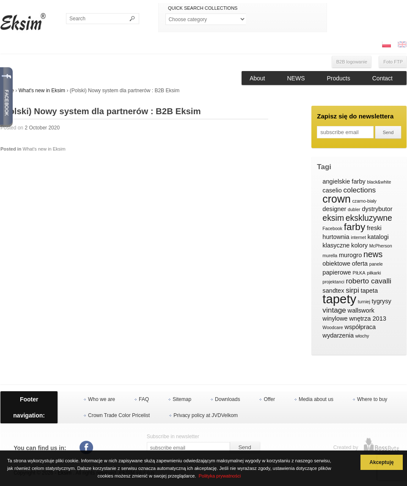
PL (386, 44)
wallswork (361, 310)
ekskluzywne (369, 218)
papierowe (336, 272)
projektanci (333, 281)
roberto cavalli (368, 281)
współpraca (360, 327)
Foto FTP (393, 61)
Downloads (227, 399)
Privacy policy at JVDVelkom (205, 415)
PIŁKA (358, 272)
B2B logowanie (351, 61)
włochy (362, 335)
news (372, 254)
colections (359, 190)
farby (355, 227)
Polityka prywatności (219, 475)
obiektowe (336, 263)
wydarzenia (338, 335)
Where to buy (372, 399)
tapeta (369, 290)
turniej (364, 301)
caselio (331, 190)
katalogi (377, 236)
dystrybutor (377, 209)
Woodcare (332, 327)
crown (336, 199)
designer (334, 209)
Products (338, 78)
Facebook (332, 228)
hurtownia (335, 236)
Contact (382, 78)
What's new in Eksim (42, 90)
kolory (359, 245)
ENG (402, 44)
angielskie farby (344, 181)
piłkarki (374, 272)
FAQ (144, 399)
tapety (339, 299)
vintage (334, 310)
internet (358, 237)
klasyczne (335, 245)
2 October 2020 (42, 128)
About (257, 78)
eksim (333, 218)
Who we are (101, 399)
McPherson (380, 245)
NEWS (296, 78)
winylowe (334, 318)
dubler (354, 209)
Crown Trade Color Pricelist (119, 415)
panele (376, 263)
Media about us (316, 399)
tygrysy (381, 301)
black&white (379, 181)
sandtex (333, 290)
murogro (350, 255)
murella (329, 255)
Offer (269, 399)
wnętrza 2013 (367, 318)
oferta (360, 263)
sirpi (352, 290)
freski (374, 228)
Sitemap (182, 399)
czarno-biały (364, 200)
